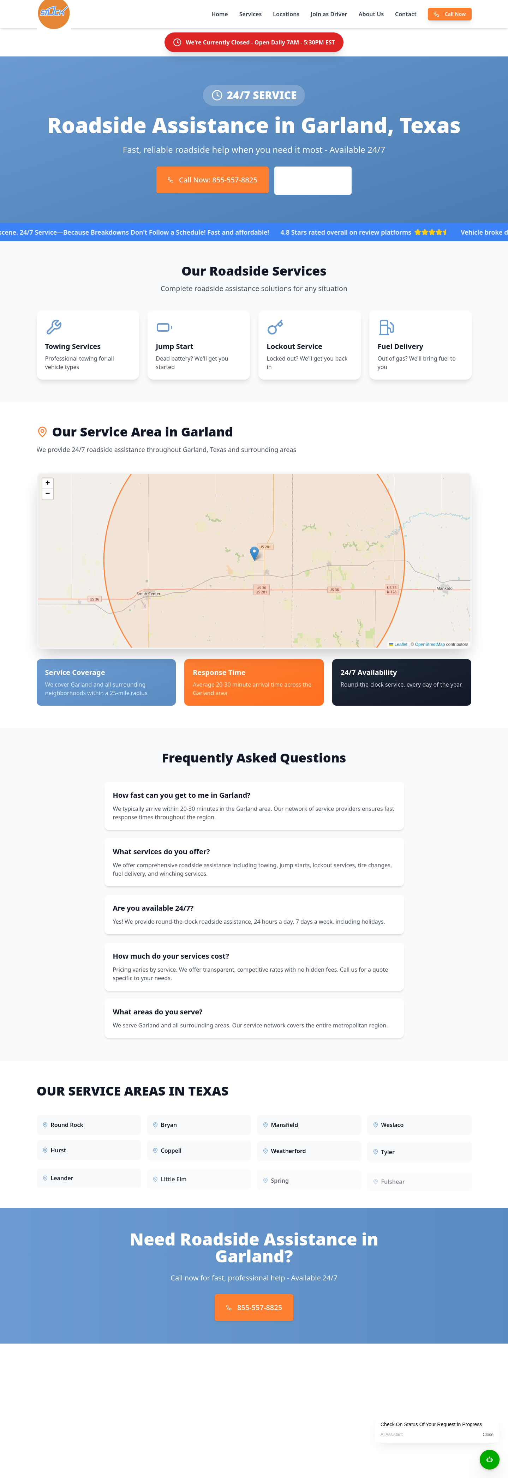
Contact (406, 14)
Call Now (450, 14)
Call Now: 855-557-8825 (212, 180)
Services (250, 14)
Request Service (313, 180)
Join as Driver (329, 14)
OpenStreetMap (430, 647)
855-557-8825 (254, 1307)
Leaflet (398, 647)
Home (219, 14)
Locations (286, 14)
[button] (254, 556)
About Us (371, 14)
